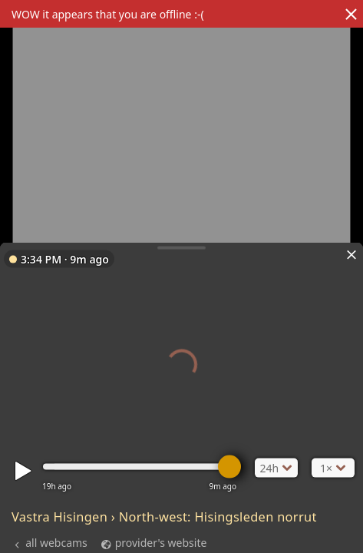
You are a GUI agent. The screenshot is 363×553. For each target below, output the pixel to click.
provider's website (161, 542)
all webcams (56, 542)
